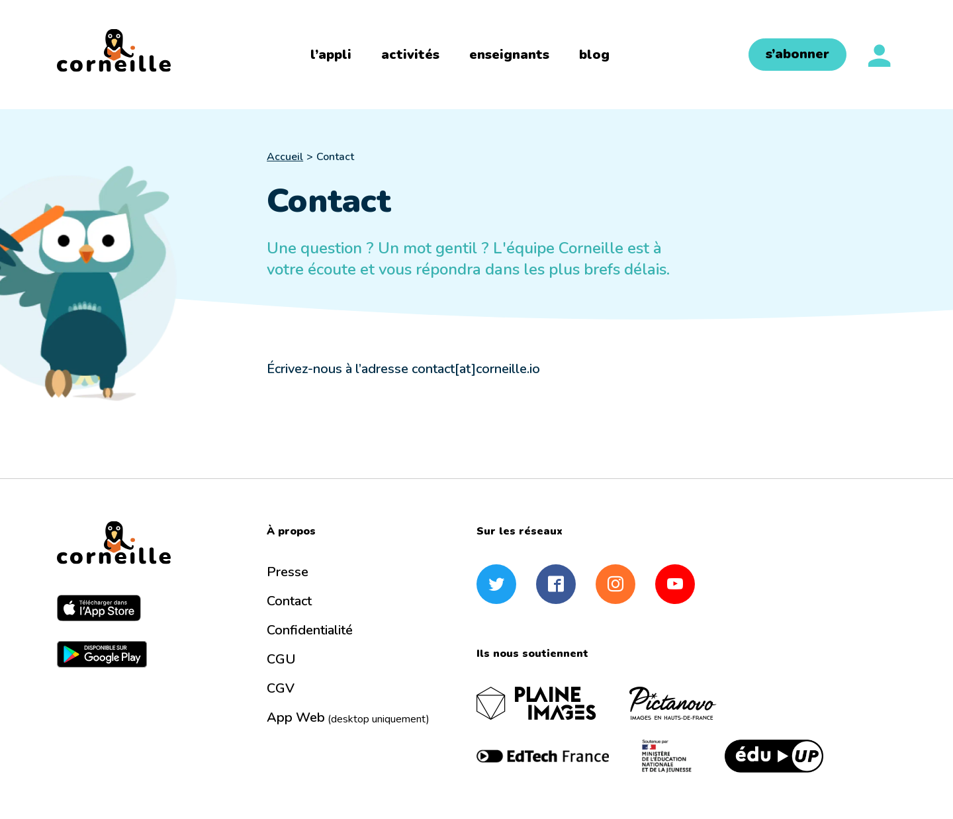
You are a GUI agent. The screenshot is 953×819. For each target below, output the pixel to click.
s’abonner (797, 54)
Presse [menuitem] (287, 572)
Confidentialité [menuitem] (310, 630)
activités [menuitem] (410, 55)
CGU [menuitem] (281, 659)
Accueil (285, 157)
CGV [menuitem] (281, 688)
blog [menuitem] (594, 55)
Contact (335, 157)
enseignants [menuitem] (509, 55)
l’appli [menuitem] (330, 55)
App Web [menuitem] (348, 717)
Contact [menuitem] (289, 601)
